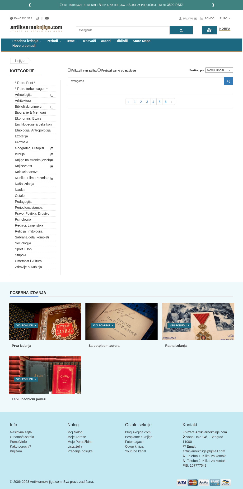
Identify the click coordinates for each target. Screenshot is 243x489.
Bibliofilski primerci (28, 106)
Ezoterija (21, 136)
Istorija (20, 154)
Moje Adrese (77, 437)
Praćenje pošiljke (80, 451)
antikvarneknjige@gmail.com (204, 451)
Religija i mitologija (28, 231)
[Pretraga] (181, 30)
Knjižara (16, 451)
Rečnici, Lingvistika (29, 225)
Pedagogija (23, 201)
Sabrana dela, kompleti (32, 237)
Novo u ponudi (24, 46)
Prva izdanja (21, 346)
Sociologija (23, 243)
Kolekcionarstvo (26, 172)
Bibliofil (122, 41)
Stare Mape (141, 41)
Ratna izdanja (176, 346)
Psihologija (23, 219)
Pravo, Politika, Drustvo (32, 213)
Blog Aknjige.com (137, 432)
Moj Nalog (75, 432)
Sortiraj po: (197, 70)
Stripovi (20, 255)
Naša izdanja (24, 184)
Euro (225, 18)
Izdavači (89, 41)
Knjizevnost (23, 166)
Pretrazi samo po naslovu (117, 70)
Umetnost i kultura (28, 261)
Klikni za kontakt (214, 456)
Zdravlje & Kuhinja (28, 267)
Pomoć (210, 18)
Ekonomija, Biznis (28, 118)
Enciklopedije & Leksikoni (33, 124)
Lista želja (75, 446)
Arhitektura (23, 100)
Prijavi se (190, 18)
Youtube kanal (135, 451)
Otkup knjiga (134, 446)
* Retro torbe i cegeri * (31, 89)
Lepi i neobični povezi (29, 399)
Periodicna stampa (28, 207)
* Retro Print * (25, 83)
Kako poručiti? (20, 446)
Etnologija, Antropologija (33, 130)
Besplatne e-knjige (138, 437)
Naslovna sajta (21, 432)
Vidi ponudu (24, 325)
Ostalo (19, 196)
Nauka (19, 190)
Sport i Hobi (23, 249)
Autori (106, 41)
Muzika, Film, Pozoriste (32, 178)
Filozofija (21, 142)
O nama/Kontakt (22, 437)
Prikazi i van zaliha (82, 70)
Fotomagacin (134, 442)
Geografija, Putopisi (29, 148)
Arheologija (23, 95)
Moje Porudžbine (80, 442)
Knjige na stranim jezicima (34, 160)
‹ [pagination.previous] (128, 102)
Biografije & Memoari (30, 112)
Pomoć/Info (18, 442)
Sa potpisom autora (104, 346)
